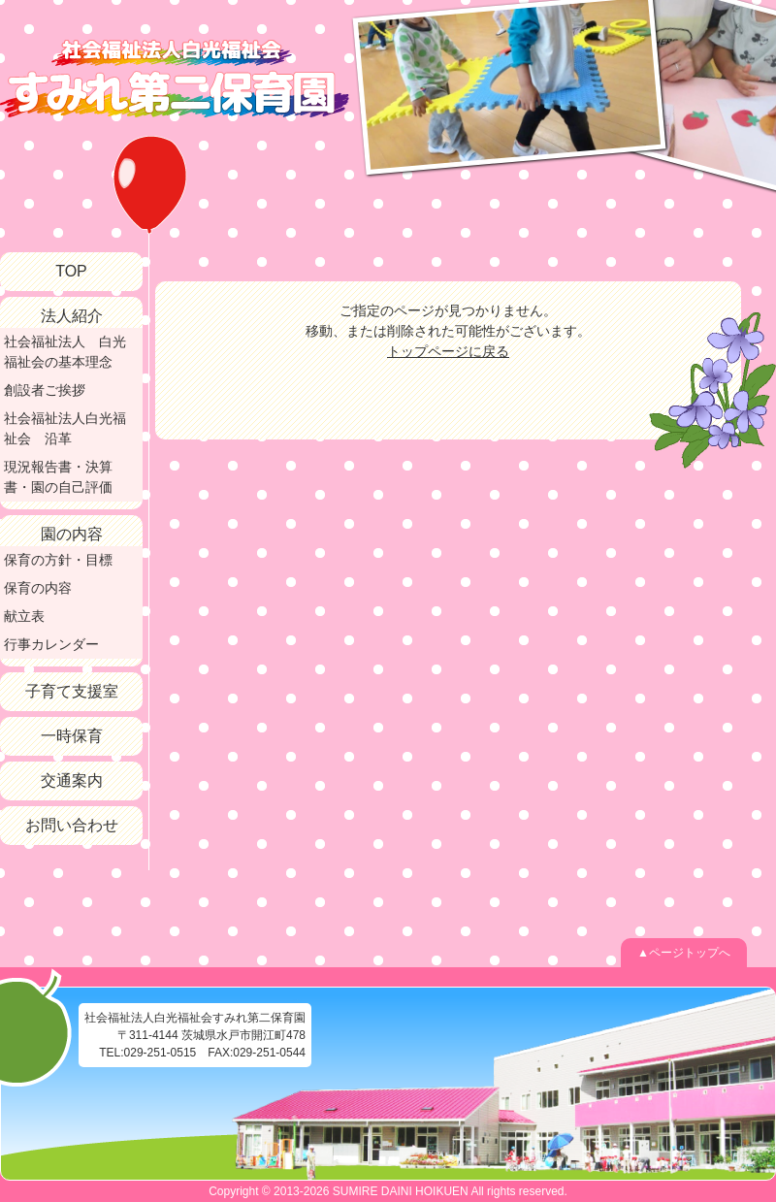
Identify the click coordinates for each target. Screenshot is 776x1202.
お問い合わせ (71, 825)
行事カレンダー (51, 644)
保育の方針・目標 (58, 560)
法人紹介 (72, 316)
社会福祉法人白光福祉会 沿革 (65, 428)
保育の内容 (38, 588)
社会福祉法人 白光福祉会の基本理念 (65, 352)
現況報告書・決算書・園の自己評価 (58, 477)
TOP (71, 271)
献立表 (24, 616)
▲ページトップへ (683, 952)
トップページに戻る (448, 351)
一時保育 (72, 736)
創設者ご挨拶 (44, 390)
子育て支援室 (71, 691)
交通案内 (72, 780)
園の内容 (72, 534)
